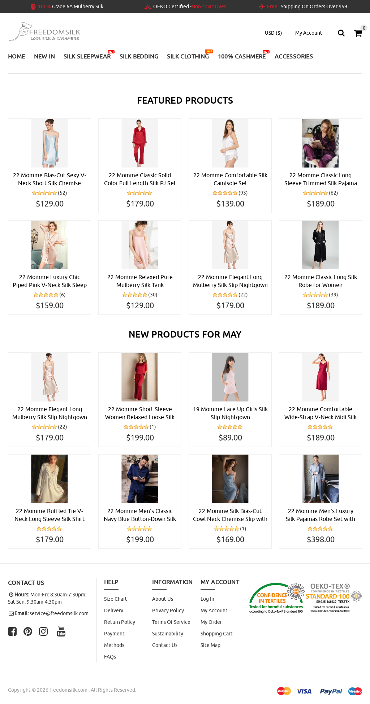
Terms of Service (171, 622)
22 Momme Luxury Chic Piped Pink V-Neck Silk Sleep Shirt (50, 281)
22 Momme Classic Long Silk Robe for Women (320, 281)
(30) (153, 294)
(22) (243, 294)
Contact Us (164, 645)
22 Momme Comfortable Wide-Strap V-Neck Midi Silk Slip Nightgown (320, 413)
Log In (207, 599)
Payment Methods (114, 639)
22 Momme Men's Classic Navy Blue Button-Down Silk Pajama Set (140, 515)
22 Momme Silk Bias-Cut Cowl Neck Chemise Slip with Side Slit (230, 515)
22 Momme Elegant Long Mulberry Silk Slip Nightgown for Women (230, 281)
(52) (62, 193)
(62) (333, 193)
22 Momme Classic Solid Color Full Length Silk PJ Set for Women (140, 179)
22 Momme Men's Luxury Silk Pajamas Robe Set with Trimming (320, 515)
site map (210, 645)
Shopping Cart (217, 633)
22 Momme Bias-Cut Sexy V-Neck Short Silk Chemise (49, 179)
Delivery (113, 610)
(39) (333, 294)
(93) (243, 193)
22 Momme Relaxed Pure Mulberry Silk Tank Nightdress (140, 281)
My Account (214, 610)
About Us (162, 599)
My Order (211, 622)
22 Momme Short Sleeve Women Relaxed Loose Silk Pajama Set (140, 413)
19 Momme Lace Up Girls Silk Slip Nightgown (230, 413)
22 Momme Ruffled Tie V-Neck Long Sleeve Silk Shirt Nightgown (49, 515)
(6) (62, 294)
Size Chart (115, 599)
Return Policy (119, 622)
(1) (153, 427)
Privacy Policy (168, 610)
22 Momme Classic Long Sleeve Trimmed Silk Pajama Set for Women (320, 179)
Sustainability (167, 633)
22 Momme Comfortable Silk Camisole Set (230, 179)
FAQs (110, 657)
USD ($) (273, 33)
